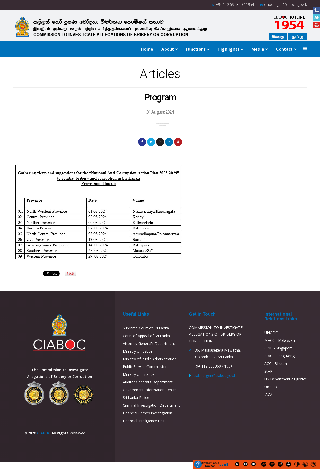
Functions (196, 49)
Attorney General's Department (149, 343)
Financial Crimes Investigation (147, 413)
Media (257, 49)
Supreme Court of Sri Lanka (146, 328)
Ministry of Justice (137, 351)
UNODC (271, 332)
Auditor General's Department (148, 382)
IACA (268, 394)
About (167, 49)
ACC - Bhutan (275, 363)
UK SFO (270, 386)
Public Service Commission (145, 366)
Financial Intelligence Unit (144, 420)
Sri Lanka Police (136, 397)
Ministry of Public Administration (150, 358)
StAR (268, 371)
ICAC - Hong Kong (279, 355)
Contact (284, 49)
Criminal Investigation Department (151, 405)
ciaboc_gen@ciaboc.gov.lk (285, 4)
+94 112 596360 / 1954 (234, 4)
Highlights (228, 49)
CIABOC (43, 433)
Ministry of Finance (138, 374)
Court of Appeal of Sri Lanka (146, 335)
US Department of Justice (285, 379)
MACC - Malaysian (279, 340)
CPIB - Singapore (278, 348)
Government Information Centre (150, 389)
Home (147, 49)
